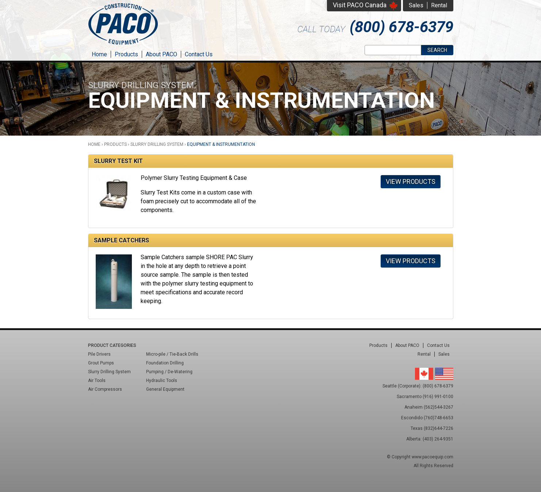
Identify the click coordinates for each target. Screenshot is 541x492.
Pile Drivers (99, 354)
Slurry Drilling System (156, 144)
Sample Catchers (121, 240)
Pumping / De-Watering (169, 371)
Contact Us (199, 54)
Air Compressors (105, 389)
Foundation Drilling (165, 363)
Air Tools (97, 380)
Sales (416, 5)
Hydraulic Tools (161, 380)
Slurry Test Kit (118, 161)
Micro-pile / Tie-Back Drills (172, 354)
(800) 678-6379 (401, 27)
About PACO (161, 54)
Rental (439, 5)
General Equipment (165, 389)
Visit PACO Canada (359, 5)
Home (99, 54)
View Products (410, 181)
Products (126, 54)
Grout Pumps (101, 363)
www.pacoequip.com (432, 456)
